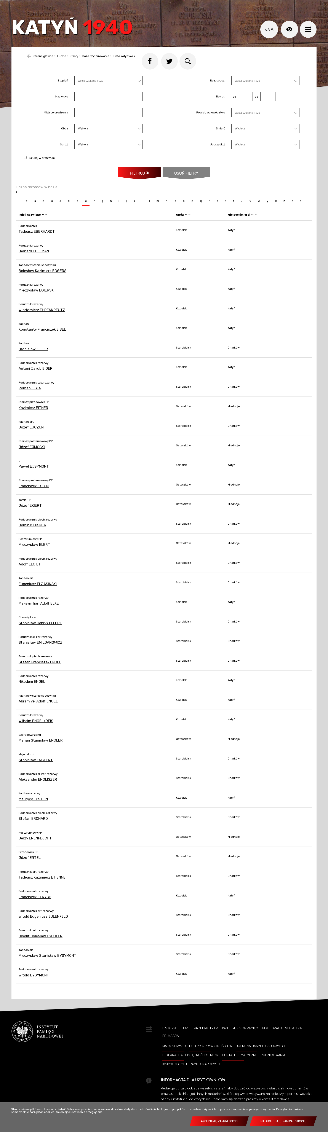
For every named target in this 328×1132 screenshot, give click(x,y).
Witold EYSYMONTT (35, 987)
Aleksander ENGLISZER (38, 791)
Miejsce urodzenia (56, 123)
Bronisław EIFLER (33, 360)
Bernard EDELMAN (34, 263)
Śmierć (220, 139)
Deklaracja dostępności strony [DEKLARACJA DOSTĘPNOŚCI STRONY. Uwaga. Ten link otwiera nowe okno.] (190, 1067)
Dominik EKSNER (32, 537)
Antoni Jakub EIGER (36, 380)
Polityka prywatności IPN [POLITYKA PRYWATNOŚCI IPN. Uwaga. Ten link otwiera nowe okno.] (210, 1058)
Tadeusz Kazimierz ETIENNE (42, 889)
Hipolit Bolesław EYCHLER (40, 948)
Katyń (77, 31)
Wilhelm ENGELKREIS (36, 732)
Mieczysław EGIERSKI (36, 302)
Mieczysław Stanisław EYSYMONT (47, 967)
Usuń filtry (181, 182)
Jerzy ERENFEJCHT (35, 850)
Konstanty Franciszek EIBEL (42, 341)
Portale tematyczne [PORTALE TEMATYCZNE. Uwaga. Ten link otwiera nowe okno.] (239, 1067)
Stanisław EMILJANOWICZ (40, 654)
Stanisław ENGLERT (36, 771)
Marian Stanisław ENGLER (41, 752)
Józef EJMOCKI (32, 458)
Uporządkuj (217, 155)
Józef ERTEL (30, 869)
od (233, 107)
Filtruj (137, 184)
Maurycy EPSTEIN (33, 811)
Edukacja (170, 1047)
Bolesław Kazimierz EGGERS (42, 282)
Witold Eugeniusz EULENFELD (43, 928)
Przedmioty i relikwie (211, 1040)
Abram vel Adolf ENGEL (38, 713)
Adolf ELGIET (30, 576)
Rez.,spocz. (217, 91)
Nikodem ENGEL (32, 693)
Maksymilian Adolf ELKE (39, 615)
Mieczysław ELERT (34, 556)
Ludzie (185, 1040)
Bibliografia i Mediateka (282, 1040)
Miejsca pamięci (245, 1040)
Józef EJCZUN (31, 439)
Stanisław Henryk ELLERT (40, 634)
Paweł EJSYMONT (34, 478)
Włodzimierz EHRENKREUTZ (42, 321)
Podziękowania (273, 1067)
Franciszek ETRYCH (35, 908)
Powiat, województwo (210, 123)
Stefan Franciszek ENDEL (40, 674)
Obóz (64, 139)
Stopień (63, 91)
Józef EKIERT (30, 517)
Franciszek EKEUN (34, 497)
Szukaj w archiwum (42, 168)
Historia (169, 1040)
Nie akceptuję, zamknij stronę (283, 1121)
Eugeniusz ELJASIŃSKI (38, 595)
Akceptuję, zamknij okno (219, 1121)
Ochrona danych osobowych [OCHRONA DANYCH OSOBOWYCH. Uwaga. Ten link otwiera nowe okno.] (260, 1058)
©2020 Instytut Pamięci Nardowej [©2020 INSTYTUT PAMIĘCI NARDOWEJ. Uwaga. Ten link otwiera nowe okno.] (191, 1076)
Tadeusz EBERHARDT (37, 243)
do (255, 107)
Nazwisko (61, 107)
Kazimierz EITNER (33, 419)
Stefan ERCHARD (33, 830)
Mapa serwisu (174, 1058)
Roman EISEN (30, 400)
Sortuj (64, 155)
